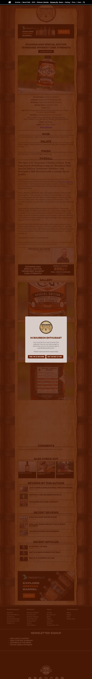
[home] (9, 2)
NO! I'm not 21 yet (55, 357)
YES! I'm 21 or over (36, 357)
